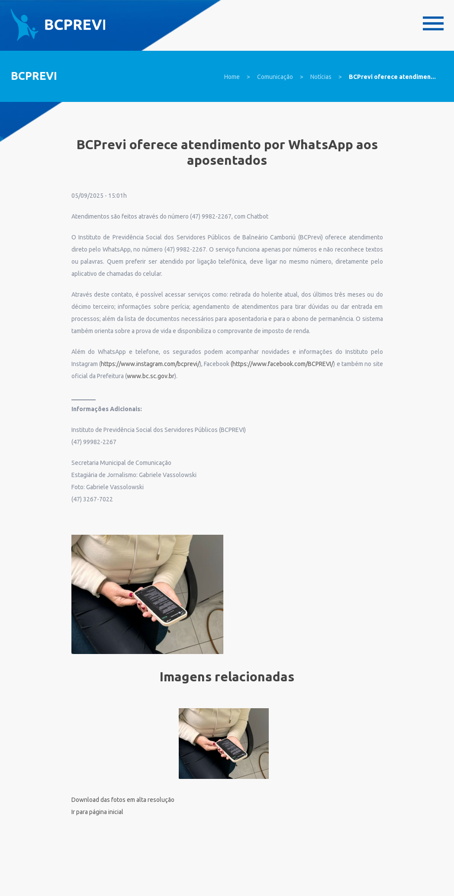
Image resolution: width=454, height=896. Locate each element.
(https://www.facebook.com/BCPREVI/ (282, 363)
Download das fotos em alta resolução (122, 799)
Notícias (321, 76)
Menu (433, 23)
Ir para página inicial (97, 811)
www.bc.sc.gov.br (150, 376)
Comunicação (275, 76)
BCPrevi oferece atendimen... (392, 76)
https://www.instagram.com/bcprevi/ (150, 363)
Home (232, 76)
